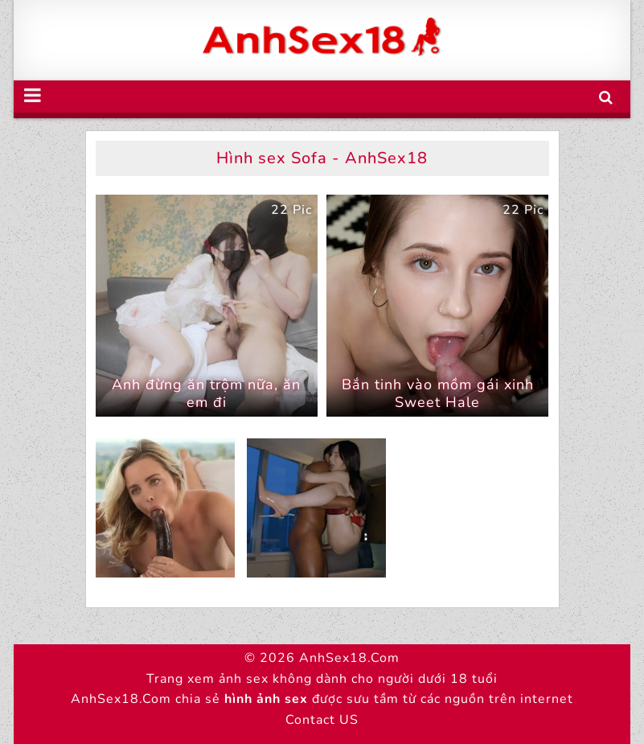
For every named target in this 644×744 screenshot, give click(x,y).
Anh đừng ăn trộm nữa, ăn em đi (206, 393)
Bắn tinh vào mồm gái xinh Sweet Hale (438, 393)
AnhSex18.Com (349, 658)
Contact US (322, 720)
